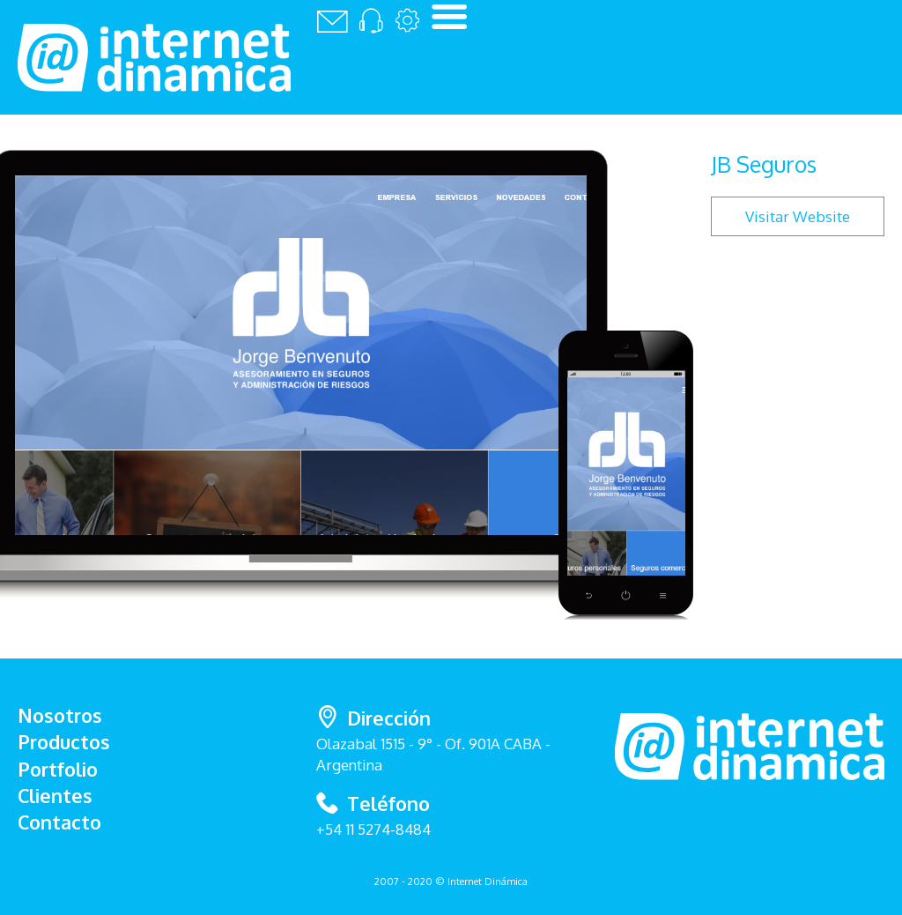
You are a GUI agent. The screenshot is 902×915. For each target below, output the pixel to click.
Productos (64, 742)
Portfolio (58, 769)
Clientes (55, 795)
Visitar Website (797, 216)
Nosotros (60, 715)
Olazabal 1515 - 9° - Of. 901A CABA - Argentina (451, 738)
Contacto (59, 822)
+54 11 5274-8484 (373, 829)
